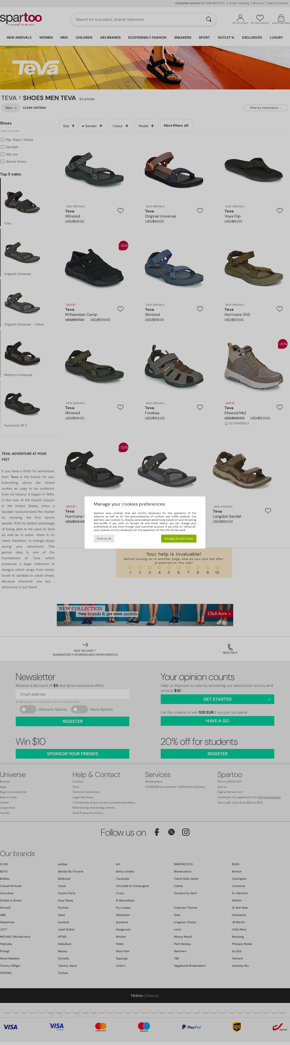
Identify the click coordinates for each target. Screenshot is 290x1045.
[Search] (209, 20)
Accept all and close (179, 538)
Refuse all (104, 538)
